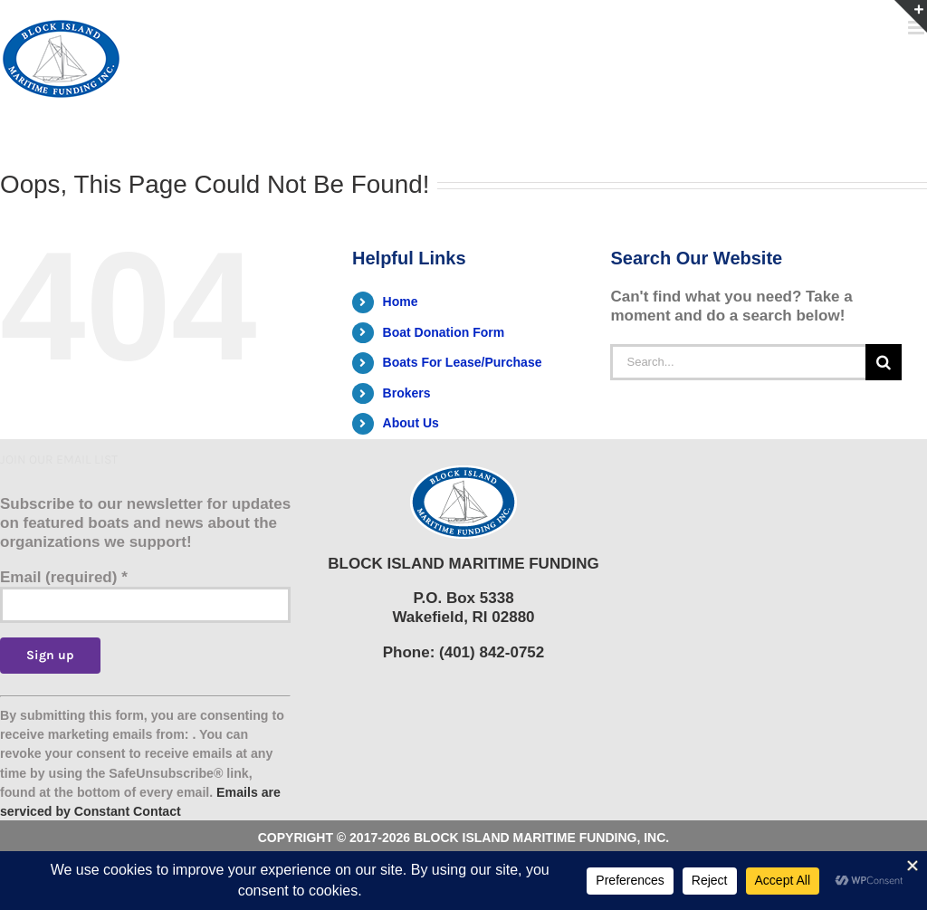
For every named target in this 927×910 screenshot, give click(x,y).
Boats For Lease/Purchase (462, 362)
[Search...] (737, 362)
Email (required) (64, 577)
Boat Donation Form (444, 332)
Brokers (407, 393)
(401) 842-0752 (491, 652)
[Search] (883, 362)
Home (400, 301)
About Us (411, 423)
